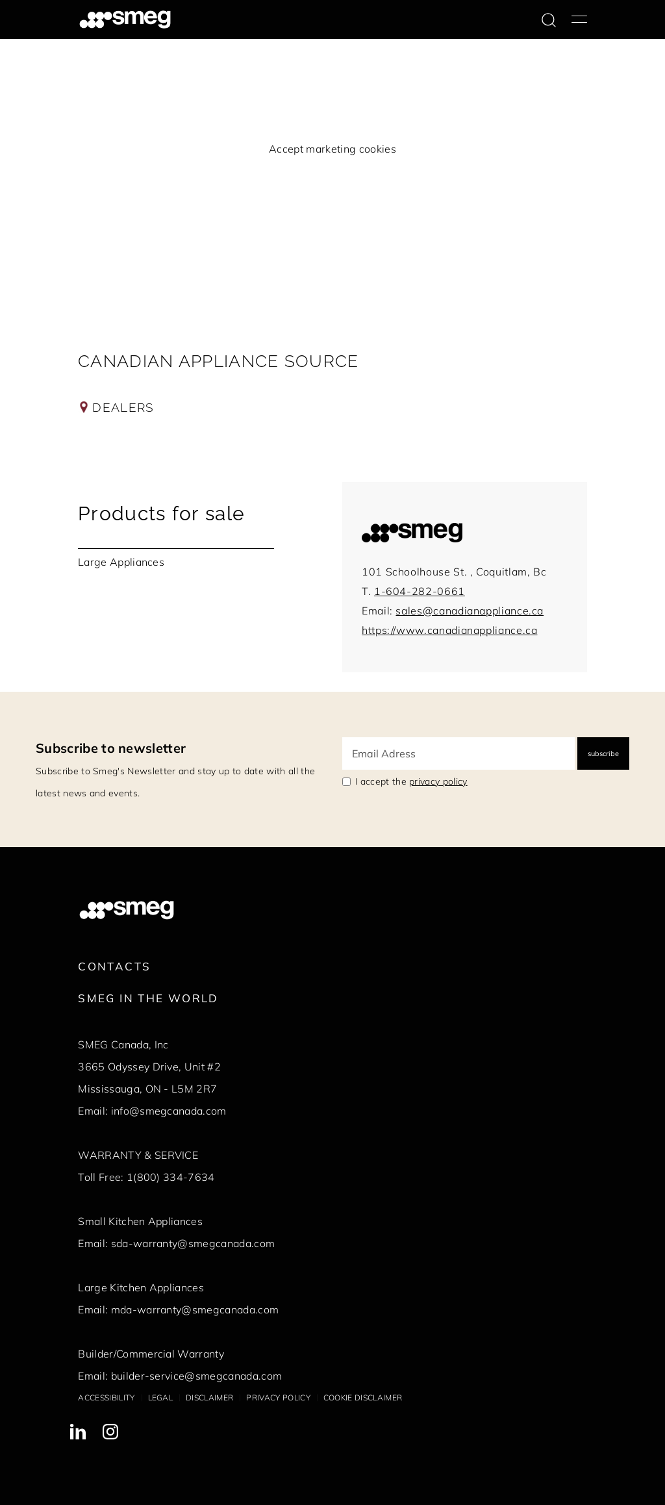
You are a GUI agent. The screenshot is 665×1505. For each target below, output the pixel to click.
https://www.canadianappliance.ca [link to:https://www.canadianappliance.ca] (449, 630)
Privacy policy (278, 1397)
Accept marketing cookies (332, 148)
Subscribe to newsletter (111, 748)
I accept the (411, 781)
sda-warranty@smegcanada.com (193, 1243)
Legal (160, 1397)
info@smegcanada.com (169, 1110)
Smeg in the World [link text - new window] (148, 998)
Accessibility (106, 1397)
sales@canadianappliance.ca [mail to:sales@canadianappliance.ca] (469, 610)
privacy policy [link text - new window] (438, 781)
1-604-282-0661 (419, 591)
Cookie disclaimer (362, 1397)
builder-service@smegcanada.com (196, 1375)
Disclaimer (209, 1397)
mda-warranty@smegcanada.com (195, 1309)
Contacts (114, 966)
